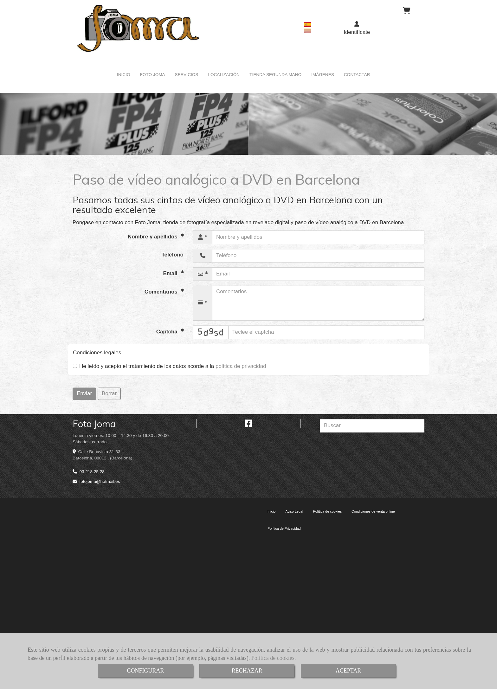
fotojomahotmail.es (100, 481)
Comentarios (162, 291)
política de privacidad (241, 366)
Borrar (109, 393)
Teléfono (172, 255)
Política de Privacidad (284, 528)
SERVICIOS (186, 74)
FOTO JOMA (152, 74)
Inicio (271, 511)
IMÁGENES (322, 74)
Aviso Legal (294, 511)
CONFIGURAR (145, 670)
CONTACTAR (357, 74)
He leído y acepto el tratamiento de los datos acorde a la (169, 366)
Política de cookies (272, 658)
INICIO (123, 74)
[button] (357, 28)
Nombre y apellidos (153, 236)
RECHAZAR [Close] (246, 670)
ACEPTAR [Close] (348, 670)
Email (171, 273)
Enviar (84, 393)
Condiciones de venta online (373, 511)
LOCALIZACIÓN (224, 74)
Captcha (167, 331)
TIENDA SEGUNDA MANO (275, 74)
